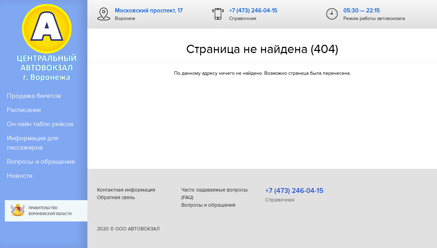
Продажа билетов (34, 96)
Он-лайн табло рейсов (40, 124)
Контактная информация (126, 190)
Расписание (24, 110)
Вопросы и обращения (41, 162)
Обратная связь (116, 197)
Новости (19, 176)
